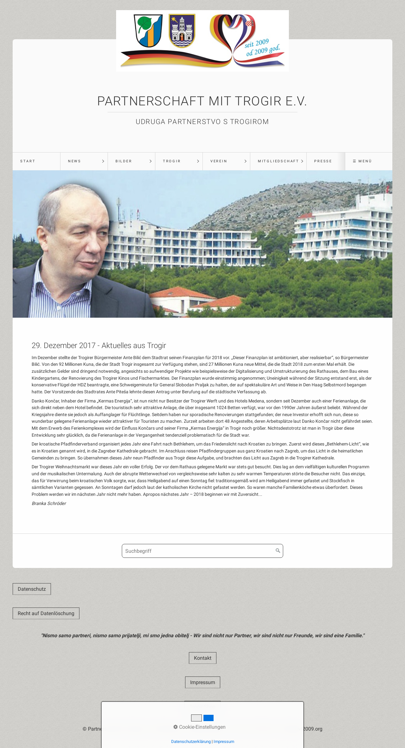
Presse (323, 161)
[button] (32, 589)
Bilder (123, 161)
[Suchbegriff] (202, 551)
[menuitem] (36, 161)
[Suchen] (278, 551)
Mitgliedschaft (278, 161)
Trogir (172, 161)
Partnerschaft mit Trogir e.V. (202, 101)
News (74, 161)
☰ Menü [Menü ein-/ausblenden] (362, 161)
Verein (218, 161)
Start (28, 161)
